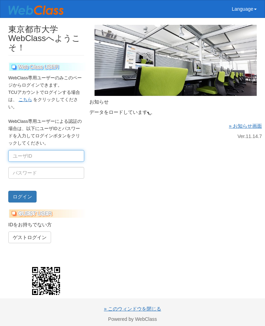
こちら (25, 99)
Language (244, 9)
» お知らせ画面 (245, 126)
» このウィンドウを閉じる (132, 309)
